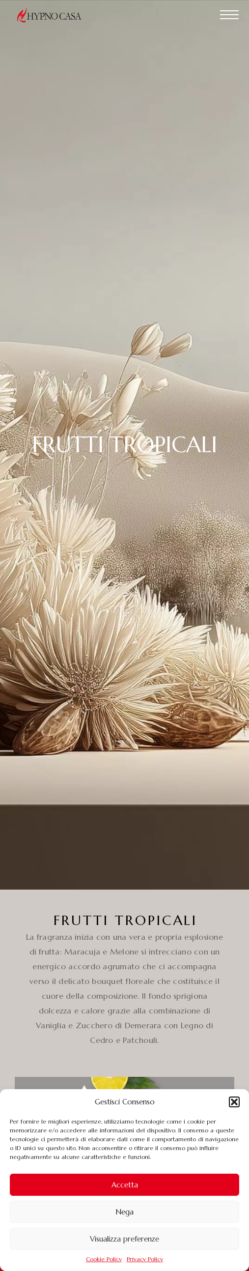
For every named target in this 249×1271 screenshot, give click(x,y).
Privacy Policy (145, 1259)
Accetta (124, 1184)
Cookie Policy (104, 1259)
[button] (234, 1102)
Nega (124, 1211)
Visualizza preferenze (124, 1238)
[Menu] (229, 14)
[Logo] (54, 15)
